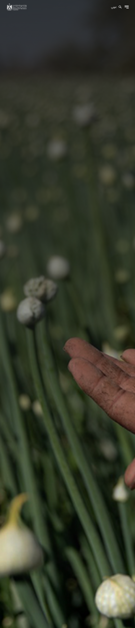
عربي (114, 7)
